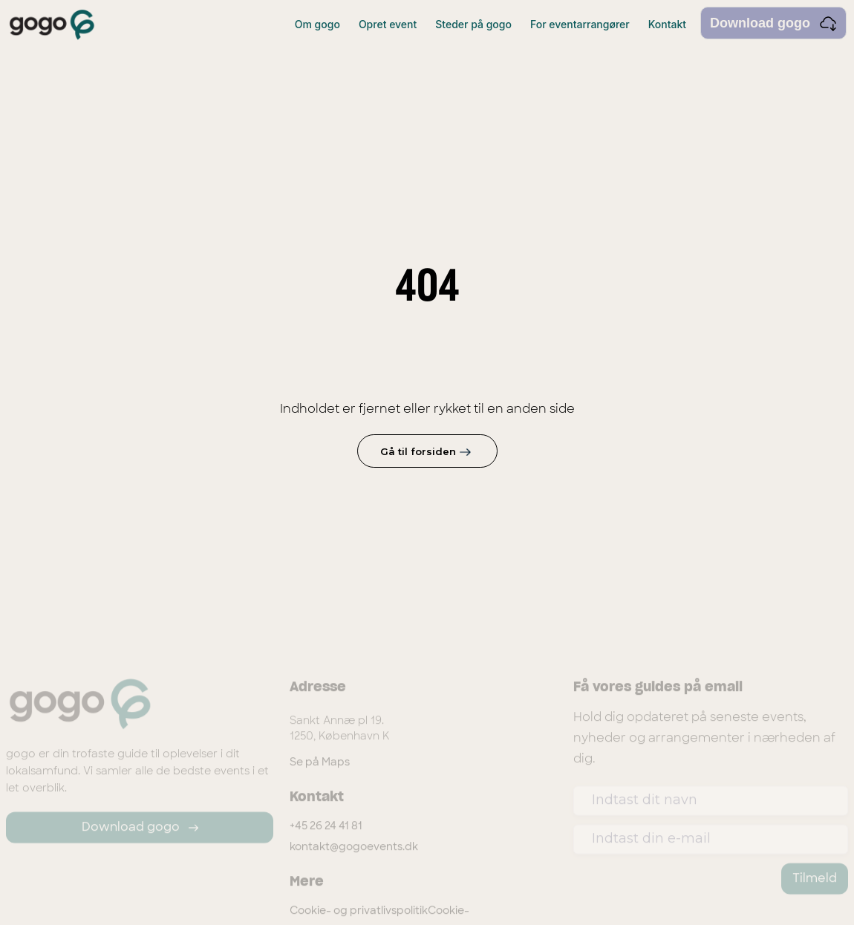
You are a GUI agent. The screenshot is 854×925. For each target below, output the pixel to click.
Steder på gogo (473, 24)
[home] (52, 25)
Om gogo (317, 24)
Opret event (388, 24)
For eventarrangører (580, 24)
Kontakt (667, 24)
